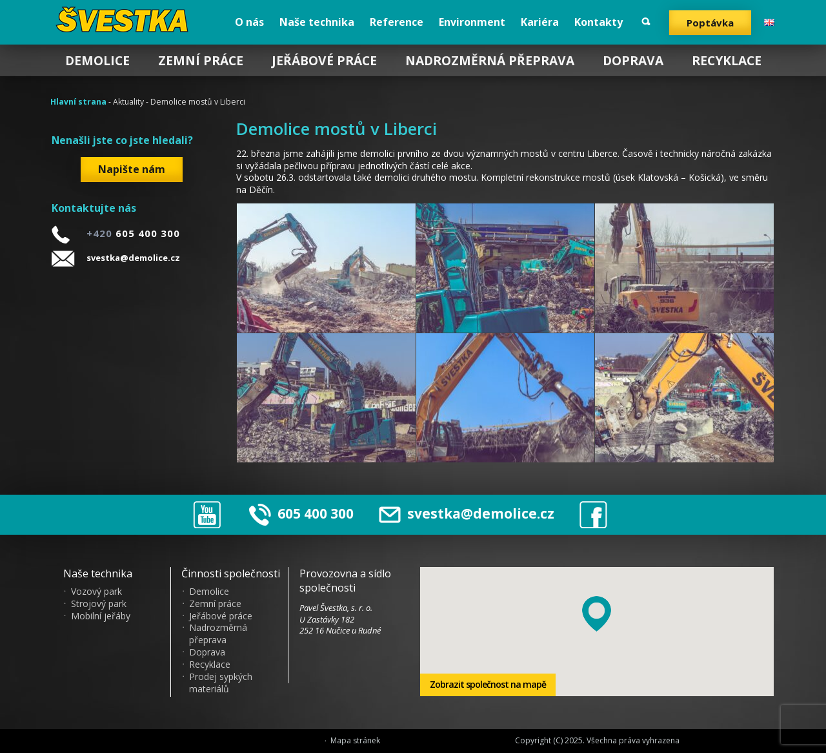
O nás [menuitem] (249, 22)
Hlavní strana (78, 101)
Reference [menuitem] (396, 22)
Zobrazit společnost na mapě (488, 684)
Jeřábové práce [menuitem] (324, 60)
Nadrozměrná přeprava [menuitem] (489, 60)
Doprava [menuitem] (633, 60)
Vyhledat (646, 21)
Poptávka (710, 22)
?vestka (124, 19)
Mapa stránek (355, 741)
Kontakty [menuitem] (598, 22)
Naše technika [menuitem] (316, 22)
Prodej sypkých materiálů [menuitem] (220, 683)
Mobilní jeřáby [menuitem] (100, 616)
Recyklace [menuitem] (726, 60)
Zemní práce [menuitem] (200, 60)
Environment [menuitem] (472, 22)
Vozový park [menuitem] (96, 591)
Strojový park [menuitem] (98, 604)
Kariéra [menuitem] (540, 22)
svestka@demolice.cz (133, 257)
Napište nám (131, 169)
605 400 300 (315, 513)
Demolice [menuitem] (97, 60)
